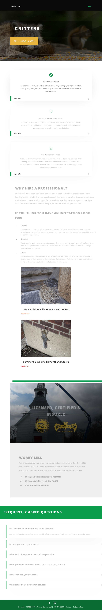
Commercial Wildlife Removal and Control (46, 361)
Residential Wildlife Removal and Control (46, 309)
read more (25, 313)
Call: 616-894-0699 (24, 41)
